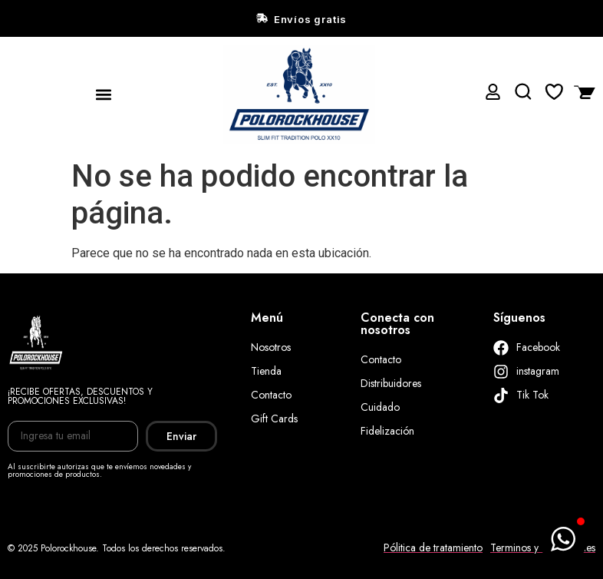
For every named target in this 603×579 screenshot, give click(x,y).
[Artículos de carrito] (580, 92)
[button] (104, 94)
